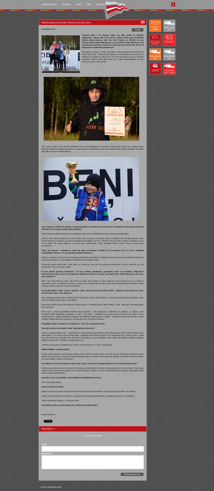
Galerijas (155, 70)
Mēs (89, 4)
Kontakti (100, 4)
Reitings (66, 4)
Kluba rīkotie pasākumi (155, 43)
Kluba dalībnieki (155, 28)
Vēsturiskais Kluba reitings (169, 71)
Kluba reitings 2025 (169, 57)
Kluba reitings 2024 (155, 57)
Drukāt (137, 30)
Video (78, 4)
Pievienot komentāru (132, 474)
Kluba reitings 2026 (169, 28)
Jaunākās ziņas (49, 4)
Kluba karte (169, 42)
